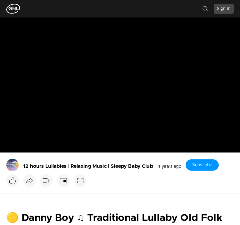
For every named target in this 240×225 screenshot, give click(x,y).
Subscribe (202, 165)
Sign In (224, 9)
